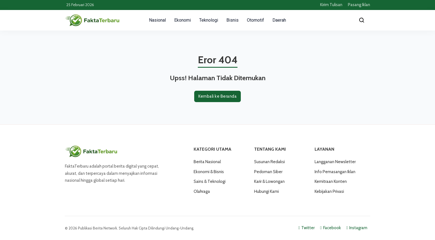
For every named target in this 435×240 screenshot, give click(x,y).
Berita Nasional (207, 161)
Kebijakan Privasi (329, 191)
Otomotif (255, 20)
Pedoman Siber (268, 171)
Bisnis (232, 20)
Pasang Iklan (359, 4)
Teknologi (208, 20)
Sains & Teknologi (210, 181)
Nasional (157, 20)
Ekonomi (182, 20)
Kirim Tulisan (331, 4)
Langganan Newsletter (335, 161)
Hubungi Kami (266, 191)
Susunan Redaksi (269, 161)
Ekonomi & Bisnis (209, 171)
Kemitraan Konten (331, 181)
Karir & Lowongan (269, 181)
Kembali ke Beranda (217, 96)
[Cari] (361, 20)
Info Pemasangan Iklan (335, 171)
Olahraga (202, 191)
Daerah (279, 20)
